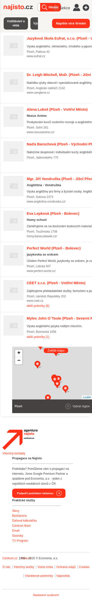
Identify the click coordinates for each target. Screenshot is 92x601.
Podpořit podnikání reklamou (35, 493)
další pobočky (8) (38, 306)
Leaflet (87, 397)
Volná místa (45, 567)
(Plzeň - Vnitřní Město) (57, 109)
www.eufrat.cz (36, 56)
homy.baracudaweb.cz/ (42, 236)
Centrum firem (21, 525)
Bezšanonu (19, 515)
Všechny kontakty (13, 453)
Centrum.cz (9, 558)
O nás (6, 567)
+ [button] (18, 353)
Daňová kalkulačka (24, 520)
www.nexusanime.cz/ (41, 132)
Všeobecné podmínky (39, 576)
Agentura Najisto (19, 439)
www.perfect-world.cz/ (41, 271)
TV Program (20, 540)
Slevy (15, 511)
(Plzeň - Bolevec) (53, 213)
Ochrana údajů (65, 567)
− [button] (18, 361)
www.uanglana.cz (38, 92)
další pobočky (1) (38, 337)
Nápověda (63, 576)
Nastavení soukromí (46, 595)
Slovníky (17, 535)
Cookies (84, 567)
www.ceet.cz (35, 300)
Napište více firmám (71, 23)
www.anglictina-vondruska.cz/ (46, 201)
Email (15, 530)
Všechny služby (24, 567)
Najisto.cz (21, 7)
